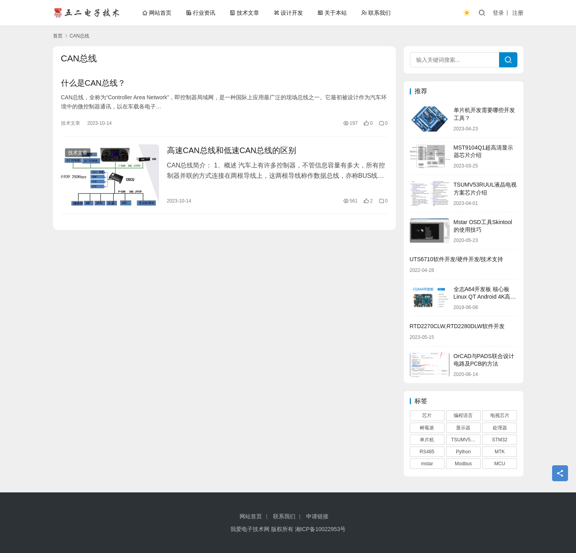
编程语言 (463, 415)
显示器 (463, 428)
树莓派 (427, 428)
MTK (500, 452)
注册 (517, 13)
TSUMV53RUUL (466, 440)
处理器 (500, 428)
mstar (427, 463)
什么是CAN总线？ (93, 83)
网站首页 (156, 13)
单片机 (427, 440)
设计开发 (288, 13)
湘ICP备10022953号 (320, 529)
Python (463, 452)
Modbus (463, 463)
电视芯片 (499, 415)
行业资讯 (200, 13)
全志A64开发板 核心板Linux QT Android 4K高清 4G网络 (485, 297)
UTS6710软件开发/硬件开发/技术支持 (456, 259)
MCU (499, 463)
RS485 (427, 452)
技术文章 (244, 13)
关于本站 (332, 13)
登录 (498, 13)
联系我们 (376, 13)
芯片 (427, 415)
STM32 (499, 440)
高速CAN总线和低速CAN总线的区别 (231, 150)
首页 (58, 36)
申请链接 (317, 516)
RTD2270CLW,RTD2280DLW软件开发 (457, 326)
